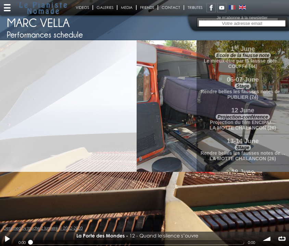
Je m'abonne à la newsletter (241, 17)
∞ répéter (282, 239)
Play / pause (7, 239)
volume (267, 239)
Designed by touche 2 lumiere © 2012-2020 (43, 228)
